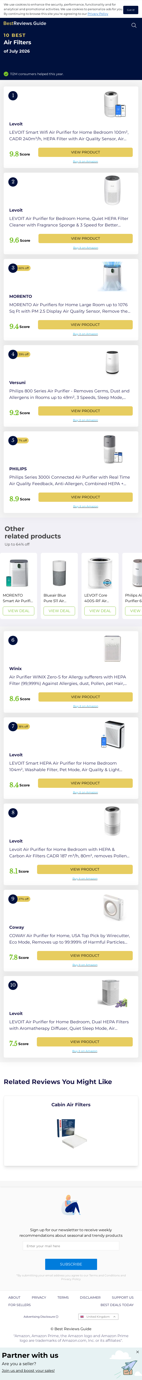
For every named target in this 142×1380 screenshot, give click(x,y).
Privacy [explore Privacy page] (39, 1297)
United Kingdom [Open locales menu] (98, 1316)
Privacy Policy (98, 14)
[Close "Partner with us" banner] (137, 1352)
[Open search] (134, 25)
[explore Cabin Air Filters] (71, 1131)
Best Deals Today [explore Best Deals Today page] (117, 1305)
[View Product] (71, 127)
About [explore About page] (14, 1297)
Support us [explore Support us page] (123, 1297)
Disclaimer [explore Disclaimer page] (90, 1297)
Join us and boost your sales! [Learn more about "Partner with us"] (28, 1370)
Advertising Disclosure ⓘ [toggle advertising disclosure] (41, 1316)
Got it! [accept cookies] (131, 10)
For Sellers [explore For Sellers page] (19, 1305)
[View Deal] (18, 586)
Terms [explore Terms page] (63, 1297)
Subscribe (71, 1264)
